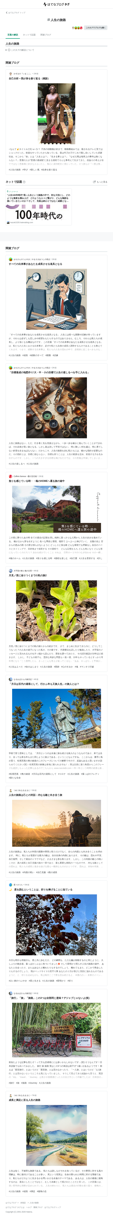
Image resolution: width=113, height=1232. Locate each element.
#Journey (33, 1083)
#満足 (32, 1191)
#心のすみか (67, 666)
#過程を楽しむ (61, 558)
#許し (99, 558)
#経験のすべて (37, 355)
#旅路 (24, 1083)
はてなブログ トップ (15, 13)
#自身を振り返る (49, 169)
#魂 (76, 666)
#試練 (55, 355)
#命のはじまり (32, 666)
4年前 (36, 571)
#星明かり (61, 981)
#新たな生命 (15, 778)
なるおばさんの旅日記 (23, 679)
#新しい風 (34, 169)
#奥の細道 (25, 774)
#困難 (48, 355)
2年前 (36, 74)
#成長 (25, 355)
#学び (25, 169)
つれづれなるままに (22, 790)
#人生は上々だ (16, 666)
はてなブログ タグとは (15, 1207)
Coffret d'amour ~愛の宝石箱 (25, 476)
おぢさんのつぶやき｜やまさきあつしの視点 (32, 259)
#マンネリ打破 (87, 666)
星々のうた (18, 885)
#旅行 (11, 1083)
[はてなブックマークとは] (24, 181)
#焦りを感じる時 (44, 558)
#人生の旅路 (15, 169)
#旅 (17, 1083)
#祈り (70, 981)
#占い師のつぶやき (18, 981)
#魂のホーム (15, 558)
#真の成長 (52, 872)
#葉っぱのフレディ (90, 774)
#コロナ (62, 774)
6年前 (36, 993)
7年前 (34, 1095)
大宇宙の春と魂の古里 (23, 571)
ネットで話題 (29, 35)
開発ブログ (38, 1207)
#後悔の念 (42, 1191)
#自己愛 (73, 558)
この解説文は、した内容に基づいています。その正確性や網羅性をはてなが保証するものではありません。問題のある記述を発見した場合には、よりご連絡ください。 (20, 50)
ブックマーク (12, 191)
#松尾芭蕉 (14, 774)
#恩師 (56, 666)
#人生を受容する (87, 558)
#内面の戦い (28, 872)
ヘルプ (29, 1207)
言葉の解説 (12, 35)
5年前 (34, 790)
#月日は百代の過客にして (44, 774)
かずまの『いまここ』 (23, 74)
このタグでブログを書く (96, 28)
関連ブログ (45, 35)
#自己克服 (41, 872)
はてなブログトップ (52, 1207)
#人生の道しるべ (17, 463)
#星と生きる (35, 981)
